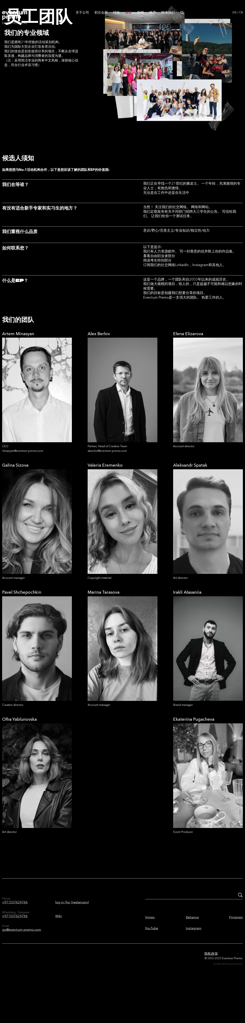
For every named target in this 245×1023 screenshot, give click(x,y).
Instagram (193, 964)
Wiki (58, 951)
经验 (116, 16)
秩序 (152, 16)
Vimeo (150, 953)
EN (234, 16)
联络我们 (168, 16)
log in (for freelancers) (72, 938)
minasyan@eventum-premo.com (22, 486)
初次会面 (101, 16)
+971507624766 (15, 938)
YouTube (151, 964)
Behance (192, 953)
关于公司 (82, 16)
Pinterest (236, 953)
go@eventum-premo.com (21, 965)
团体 (128, 16)
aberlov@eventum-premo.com (107, 486)
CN (241, 16)
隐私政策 (211, 989)
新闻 (140, 16)
